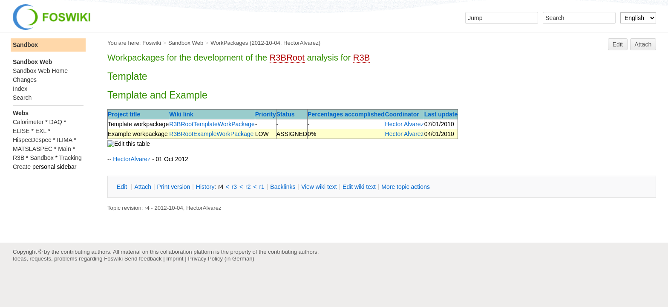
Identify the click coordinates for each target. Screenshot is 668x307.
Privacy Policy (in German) (221, 258)
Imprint (174, 258)
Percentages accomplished (346, 114)
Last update (441, 114)
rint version (173, 186)
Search (22, 97)
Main (64, 148)
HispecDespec (32, 139)
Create (22, 166)
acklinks (282, 186)
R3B (361, 57)
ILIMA (64, 139)
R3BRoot (287, 57)
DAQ (55, 122)
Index (20, 88)
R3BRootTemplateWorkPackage (212, 124)
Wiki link (181, 114)
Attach (643, 44)
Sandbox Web (185, 43)
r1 (261, 186)
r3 (234, 186)
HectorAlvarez (301, 43)
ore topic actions (405, 186)
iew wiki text (319, 186)
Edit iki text (359, 186)
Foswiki (151, 43)
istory (205, 186)
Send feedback (143, 258)
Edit (618, 44)
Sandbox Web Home (40, 70)
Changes (25, 79)
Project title (124, 114)
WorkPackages (229, 43)
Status (285, 114)
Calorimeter (28, 122)
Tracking (70, 157)
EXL (40, 130)
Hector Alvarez (404, 124)
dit (123, 186)
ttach (142, 186)
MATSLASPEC (32, 148)
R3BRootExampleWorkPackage (211, 133)
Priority (265, 114)
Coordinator (402, 114)
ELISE (21, 130)
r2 (247, 186)
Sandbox (25, 44)
